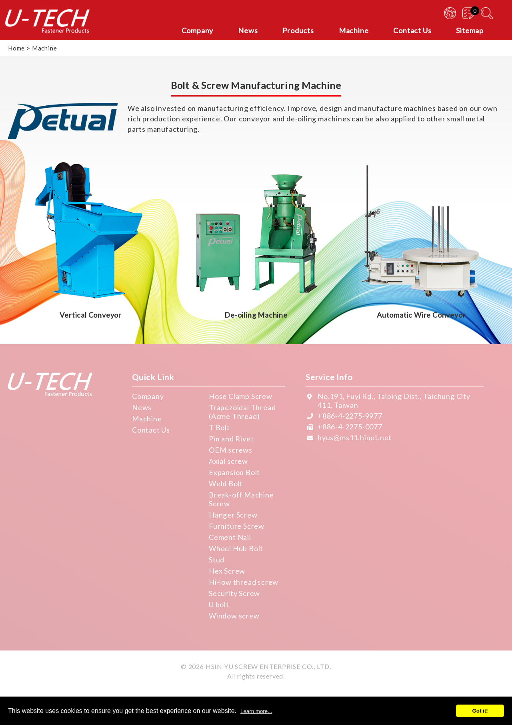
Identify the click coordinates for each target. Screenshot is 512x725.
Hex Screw (227, 570)
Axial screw (228, 461)
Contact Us (151, 429)
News (142, 407)
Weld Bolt (226, 483)
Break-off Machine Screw (241, 499)
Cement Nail (230, 537)
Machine (147, 418)
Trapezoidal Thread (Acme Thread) (242, 412)
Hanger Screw (233, 514)
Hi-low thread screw (243, 582)
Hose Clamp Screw (240, 396)
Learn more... (256, 711)
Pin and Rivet (231, 438)
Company (148, 396)
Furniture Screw (236, 526)
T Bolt (219, 427)
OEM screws (230, 449)
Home (16, 48)
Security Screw (234, 593)
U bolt (219, 604)
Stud (216, 559)
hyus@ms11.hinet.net (355, 437)
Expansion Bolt (234, 472)
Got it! (480, 711)
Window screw (234, 615)
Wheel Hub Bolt (236, 548)
